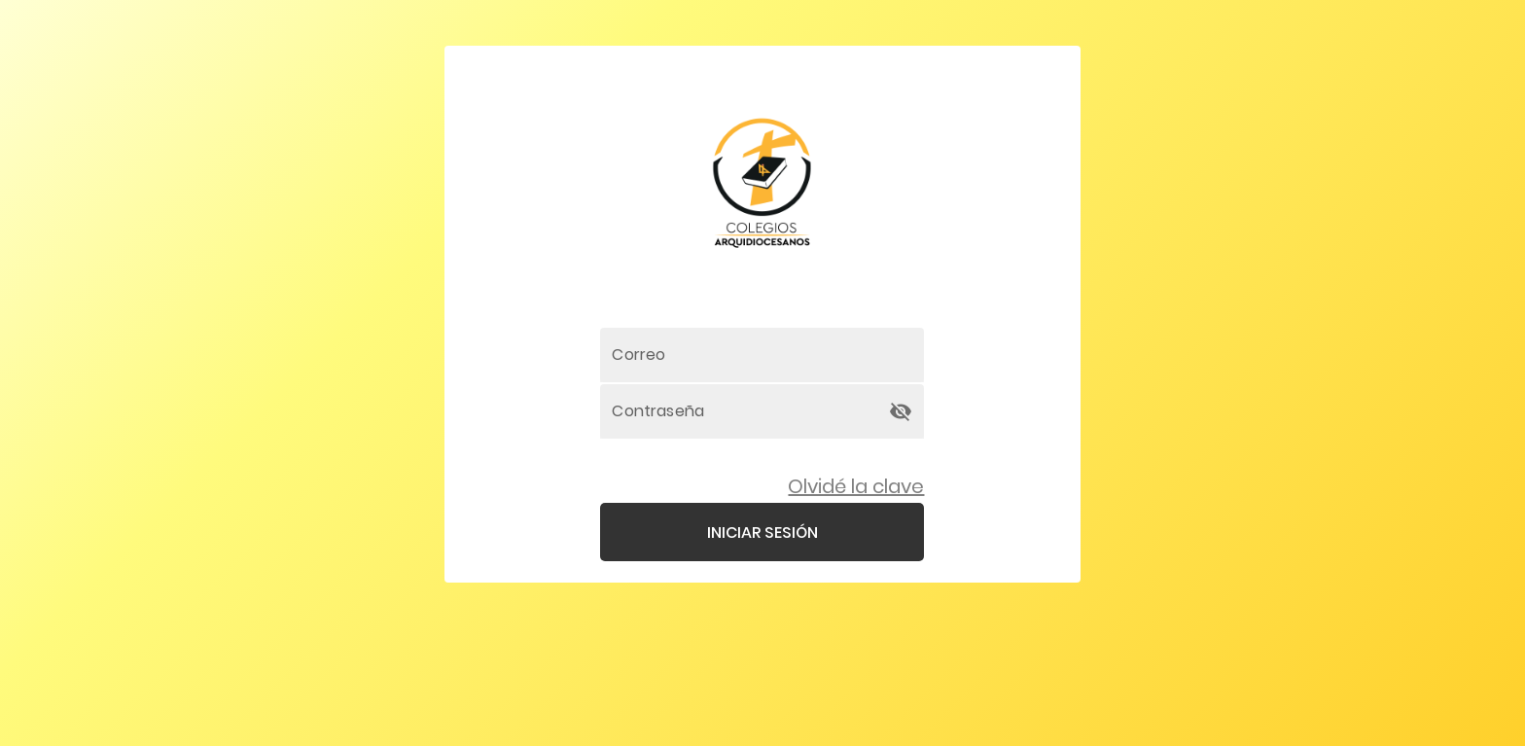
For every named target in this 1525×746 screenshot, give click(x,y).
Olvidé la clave (856, 486)
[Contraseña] (744, 411)
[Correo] (762, 355)
